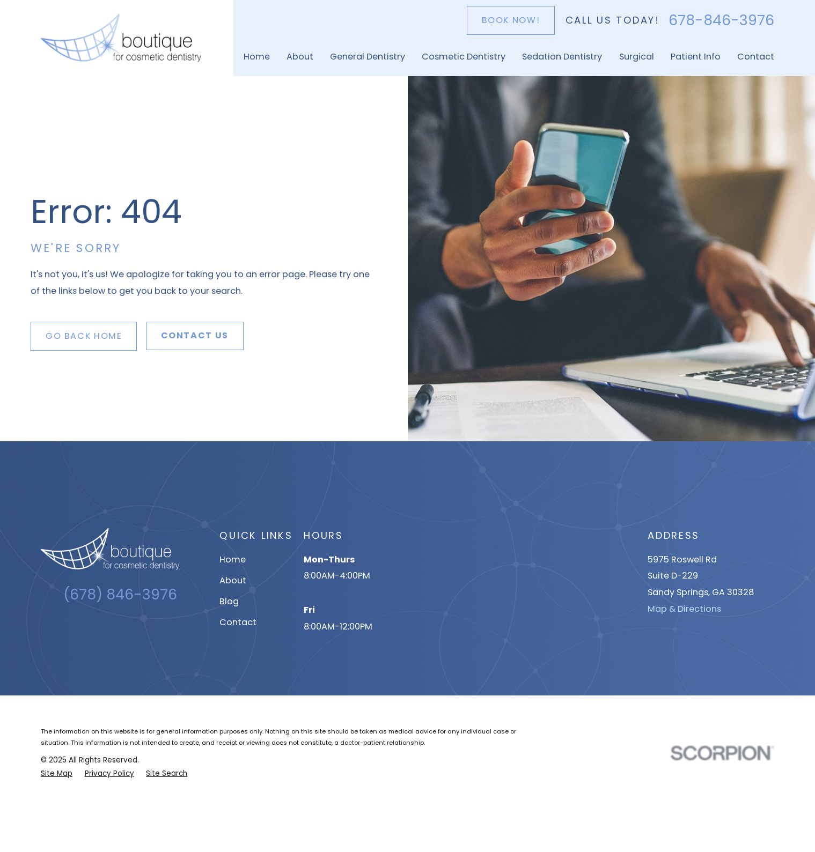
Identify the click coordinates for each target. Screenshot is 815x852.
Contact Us (195, 335)
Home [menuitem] (257, 56)
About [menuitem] (300, 56)
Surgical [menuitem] (636, 56)
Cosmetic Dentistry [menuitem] (463, 56)
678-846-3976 (721, 20)
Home (232, 559)
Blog (229, 601)
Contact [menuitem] (755, 56)
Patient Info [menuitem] (696, 56)
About (232, 580)
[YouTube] (148, 629)
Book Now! (511, 20)
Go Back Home (84, 336)
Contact (237, 622)
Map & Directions (684, 609)
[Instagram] (111, 629)
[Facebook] (129, 629)
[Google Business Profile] (92, 629)
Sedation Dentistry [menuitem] (562, 56)
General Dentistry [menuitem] (367, 56)
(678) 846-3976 (120, 594)
